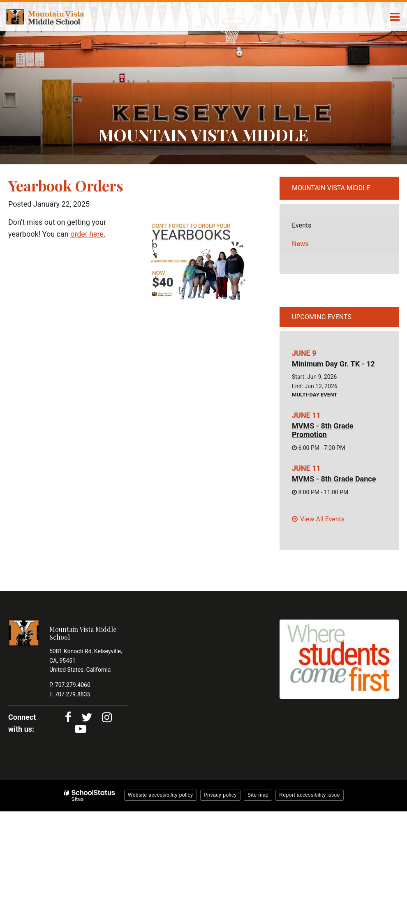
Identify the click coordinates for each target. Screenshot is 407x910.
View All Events (322, 519)
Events (301, 225)
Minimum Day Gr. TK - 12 (333, 363)
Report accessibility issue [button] (309, 795)
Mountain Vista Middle (331, 188)
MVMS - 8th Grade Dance (334, 479)
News (300, 244)
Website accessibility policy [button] (160, 795)
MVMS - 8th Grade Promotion (322, 430)
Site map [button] (257, 795)
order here (87, 234)
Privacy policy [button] (220, 795)
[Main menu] (394, 16)
